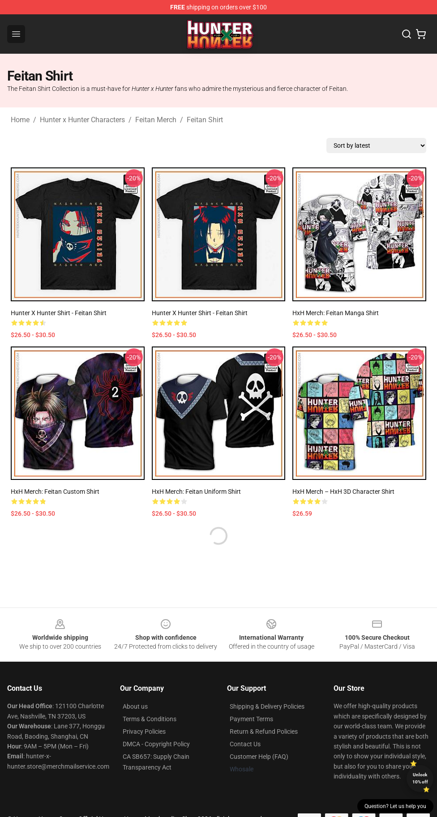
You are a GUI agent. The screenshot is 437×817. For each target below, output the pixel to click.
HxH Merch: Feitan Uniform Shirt (196, 491)
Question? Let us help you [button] (395, 806)
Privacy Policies (144, 731)
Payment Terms (251, 719)
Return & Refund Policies (264, 731)
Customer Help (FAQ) (259, 756)
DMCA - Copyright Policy (156, 744)
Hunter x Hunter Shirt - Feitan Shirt (59, 313)
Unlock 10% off (420, 778)
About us (135, 706)
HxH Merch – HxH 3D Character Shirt (343, 491)
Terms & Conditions (149, 719)
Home (20, 119)
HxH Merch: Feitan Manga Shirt (335, 313)
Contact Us (245, 744)
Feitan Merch (155, 119)
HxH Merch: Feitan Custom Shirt (55, 491)
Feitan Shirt (205, 119)
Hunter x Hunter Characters (82, 119)
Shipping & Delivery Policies (267, 706)
